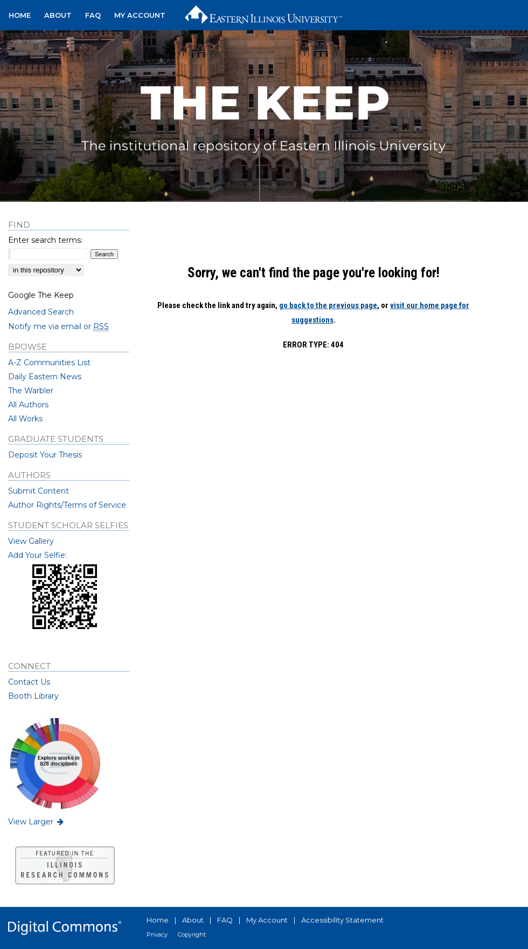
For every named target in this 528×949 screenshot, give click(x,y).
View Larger (36, 822)
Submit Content (38, 491)
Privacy (157, 934)
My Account (267, 920)
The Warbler (30, 390)
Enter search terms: (45, 240)
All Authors (28, 404)
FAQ (225, 920)
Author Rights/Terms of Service (67, 505)
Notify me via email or (58, 326)
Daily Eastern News (44, 376)
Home (158, 920)
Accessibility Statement (342, 920)
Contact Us (29, 682)
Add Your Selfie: (37, 555)
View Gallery (31, 541)
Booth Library (33, 696)
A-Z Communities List (49, 362)
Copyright (192, 934)
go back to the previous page (328, 305)
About (193, 920)
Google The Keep (41, 295)
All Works (25, 419)
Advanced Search (41, 312)
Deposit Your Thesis (45, 455)
